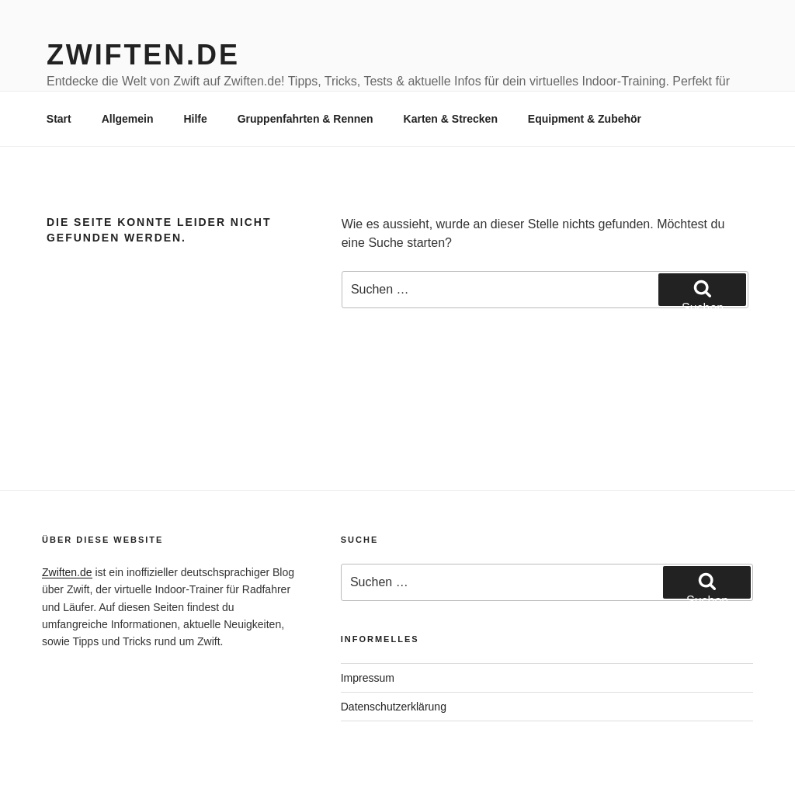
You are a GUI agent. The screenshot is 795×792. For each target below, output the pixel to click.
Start (59, 119)
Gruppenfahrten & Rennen (305, 119)
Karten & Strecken (451, 119)
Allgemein (128, 119)
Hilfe (195, 119)
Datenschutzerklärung (393, 706)
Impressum (367, 678)
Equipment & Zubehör (584, 119)
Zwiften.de (143, 55)
